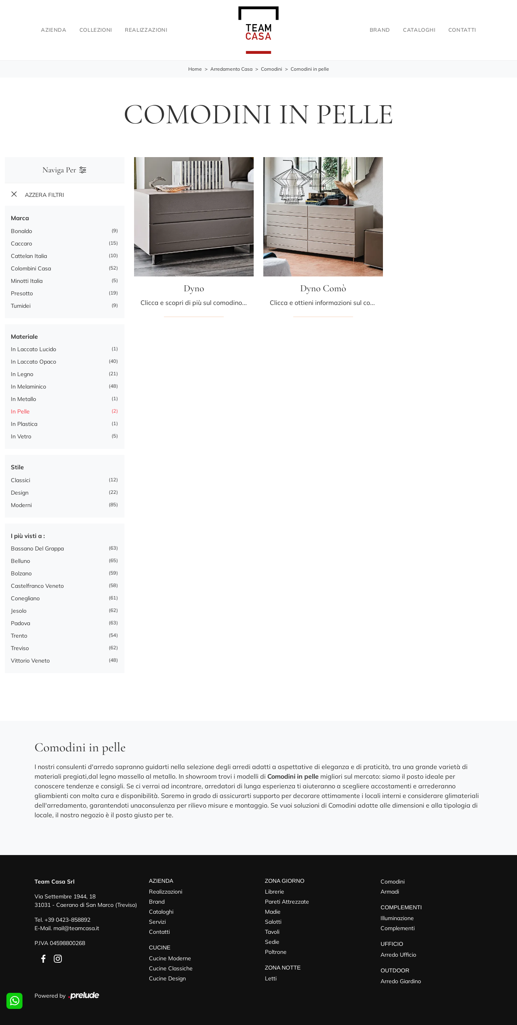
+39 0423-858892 (67, 919)
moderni (21, 505)
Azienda (54, 30)
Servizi (157, 921)
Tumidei (21, 305)
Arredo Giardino (401, 981)
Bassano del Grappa (37, 548)
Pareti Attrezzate (287, 901)
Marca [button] (20, 218)
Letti (271, 978)
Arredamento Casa (231, 69)
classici (20, 480)
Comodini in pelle (310, 69)
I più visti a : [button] (28, 536)
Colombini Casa (31, 268)
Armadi (390, 891)
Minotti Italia (27, 280)
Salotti (273, 921)
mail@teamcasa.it (76, 928)
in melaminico (28, 386)
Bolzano (21, 573)
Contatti (462, 30)
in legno (22, 374)
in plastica (24, 424)
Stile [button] (17, 467)
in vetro (21, 436)
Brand (380, 30)
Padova (20, 623)
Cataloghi (419, 30)
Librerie (274, 891)
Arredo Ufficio (398, 954)
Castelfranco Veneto (37, 585)
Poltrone (276, 951)
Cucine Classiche (171, 968)
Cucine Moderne (170, 958)
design (19, 492)
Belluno (20, 561)
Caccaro (21, 243)
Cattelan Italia (29, 256)
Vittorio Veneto (30, 660)
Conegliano (25, 598)
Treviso (20, 648)
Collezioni (95, 30)
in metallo (23, 399)
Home (195, 69)
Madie (273, 911)
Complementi (398, 928)
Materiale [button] (24, 336)
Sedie (272, 941)
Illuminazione (397, 918)
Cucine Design (167, 978)
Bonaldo (21, 231)
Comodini (271, 69)
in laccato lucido (33, 349)
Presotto (22, 293)
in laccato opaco (33, 361)
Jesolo (18, 610)
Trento (19, 635)
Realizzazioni (146, 30)
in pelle (20, 411)
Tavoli (272, 931)
